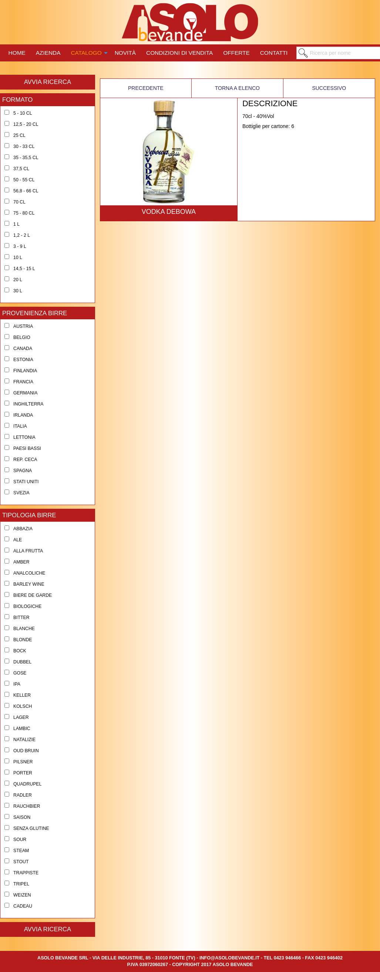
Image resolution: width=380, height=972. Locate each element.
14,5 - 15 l (24, 268)
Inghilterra (28, 404)
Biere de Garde (32, 595)
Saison (21, 817)
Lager (21, 717)
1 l (16, 224)
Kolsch (22, 706)
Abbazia (23, 528)
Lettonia (24, 437)
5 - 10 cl (22, 113)
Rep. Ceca (25, 459)
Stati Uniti (25, 481)
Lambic (21, 728)
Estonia (23, 359)
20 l (17, 279)
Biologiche (27, 606)
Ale (17, 539)
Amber (21, 562)
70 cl (19, 202)
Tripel (21, 884)
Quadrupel (27, 784)
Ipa (16, 684)
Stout (20, 861)
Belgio (21, 337)
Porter (22, 773)
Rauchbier (26, 806)
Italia (20, 426)
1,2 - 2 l (21, 235)
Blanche (24, 628)
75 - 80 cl (23, 213)
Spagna (22, 470)
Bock (19, 650)
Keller (22, 695)
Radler (22, 795)
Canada (22, 348)
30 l (17, 290)
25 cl (19, 135)
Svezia (21, 492)
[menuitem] (17, 51)
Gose (19, 673)
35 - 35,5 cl (25, 157)
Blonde (22, 639)
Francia (23, 381)
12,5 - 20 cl (25, 124)
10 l (17, 257)
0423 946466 (287, 958)
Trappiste (25, 872)
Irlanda (23, 415)
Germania (25, 393)
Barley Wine (28, 584)
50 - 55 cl (23, 179)
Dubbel (22, 662)
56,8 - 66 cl (25, 191)
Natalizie (24, 739)
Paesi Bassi (27, 448)
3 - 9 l (19, 246)
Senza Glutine (31, 828)
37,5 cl (21, 168)
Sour (19, 839)
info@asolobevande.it (229, 958)
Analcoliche (29, 573)
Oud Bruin (26, 750)
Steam (21, 850)
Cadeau (22, 906)
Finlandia (25, 370)
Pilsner (23, 761)
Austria (23, 326)
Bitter (21, 617)
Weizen (22, 895)
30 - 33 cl (23, 146)
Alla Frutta (28, 551)
